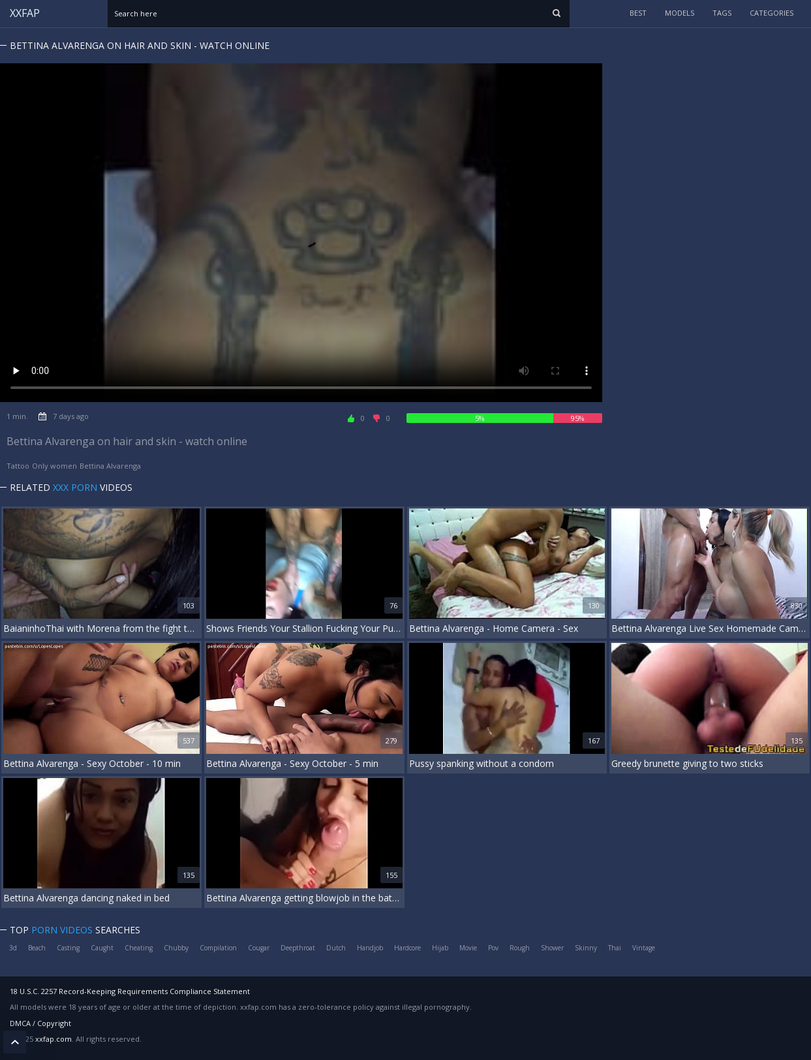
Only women (54, 466)
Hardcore (407, 947)
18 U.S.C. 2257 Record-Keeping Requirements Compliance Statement (130, 991)
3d (13, 947)
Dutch (336, 947)
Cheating (139, 947)
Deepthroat (298, 947)
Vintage (643, 947)
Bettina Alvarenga (110, 466)
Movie (468, 947)
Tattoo (18, 466)
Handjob (370, 947)
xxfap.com (53, 1039)
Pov (493, 947)
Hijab (440, 947)
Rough (520, 947)
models (679, 13)
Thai (614, 947)
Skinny (586, 947)
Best (638, 13)
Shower (552, 947)
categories (771, 13)
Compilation (218, 947)
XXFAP (25, 13)
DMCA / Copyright (40, 1023)
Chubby (176, 947)
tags (721, 13)
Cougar (258, 947)
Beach (37, 947)
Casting (68, 947)
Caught (102, 947)
